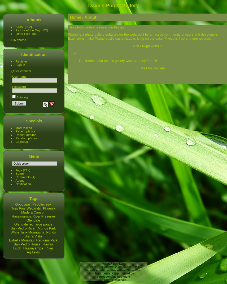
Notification (23, 184)
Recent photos (26, 131)
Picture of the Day (28, 30)
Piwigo (121, 263)
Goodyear (22, 204)
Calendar (22, 141)
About (20, 180)
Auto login (21, 97)
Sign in (20, 64)
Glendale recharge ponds (33, 224)
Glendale (33, 220)
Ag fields (33, 252)
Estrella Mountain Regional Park (33, 240)
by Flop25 (149, 61)
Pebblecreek (41, 204)
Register (21, 61)
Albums (34, 20)
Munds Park (47, 228)
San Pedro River (23, 228)
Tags (19, 170)
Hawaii (48, 244)
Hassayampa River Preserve (33, 216)
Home (75, 17)
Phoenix (49, 208)
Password (19, 86)
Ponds (51, 232)
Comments (23, 177)
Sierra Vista (33, 236)
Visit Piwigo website (147, 46)
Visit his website (153, 68)
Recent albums (26, 134)
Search (20, 173)
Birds (19, 26)
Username (19, 76)
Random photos (27, 138)
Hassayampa (33, 248)
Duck (17, 248)
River (49, 248)
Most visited (24, 128)
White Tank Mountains (27, 232)
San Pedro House (27, 244)
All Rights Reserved (113, 279)
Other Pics (23, 33)
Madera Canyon (33, 212)
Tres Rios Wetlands (26, 208)
